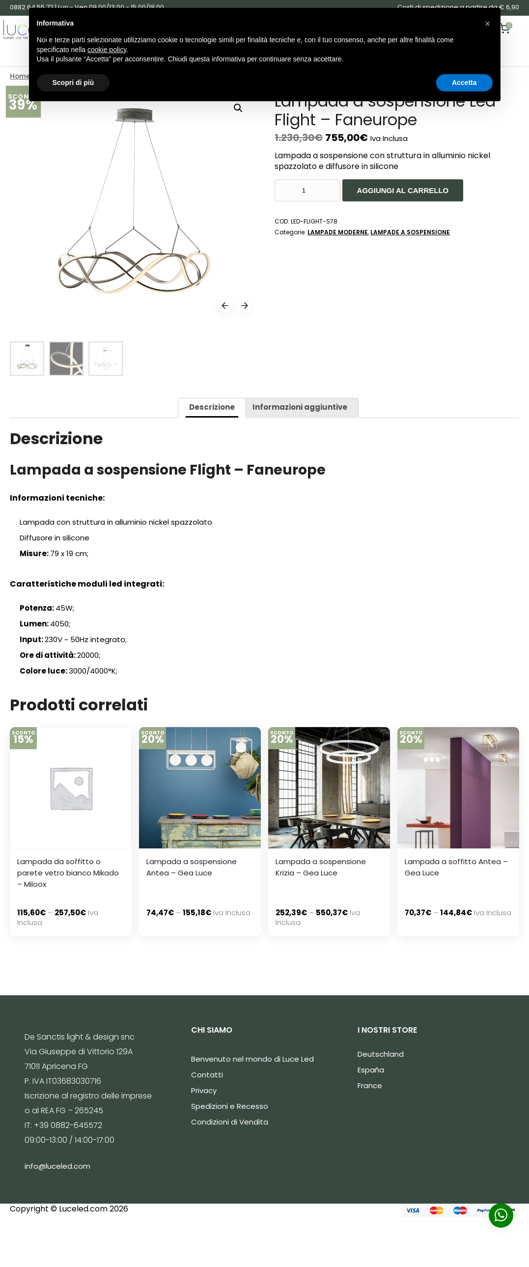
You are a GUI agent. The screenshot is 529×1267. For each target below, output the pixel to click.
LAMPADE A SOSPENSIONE (410, 232)
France (370, 1085)
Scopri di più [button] (73, 82)
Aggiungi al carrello (403, 190)
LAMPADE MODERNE (337, 232)
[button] (488, 23)
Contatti (207, 1075)
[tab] (212, 408)
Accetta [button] (464, 82)
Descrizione (212, 407)
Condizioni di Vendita (229, 1122)
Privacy (204, 1090)
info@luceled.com (57, 1166)
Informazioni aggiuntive (299, 407)
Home (20, 76)
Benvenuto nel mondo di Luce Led (252, 1059)
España (371, 1070)
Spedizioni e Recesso (229, 1106)
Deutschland (381, 1054)
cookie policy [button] (106, 50)
